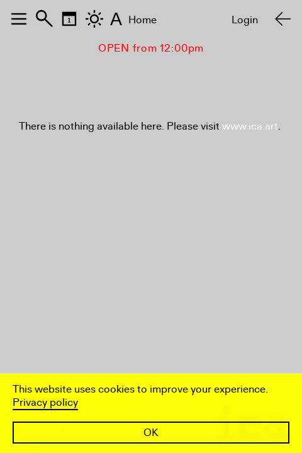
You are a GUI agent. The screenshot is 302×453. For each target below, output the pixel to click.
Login (245, 19)
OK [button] (151, 432)
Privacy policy (45, 402)
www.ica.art (250, 126)
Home (142, 19)
